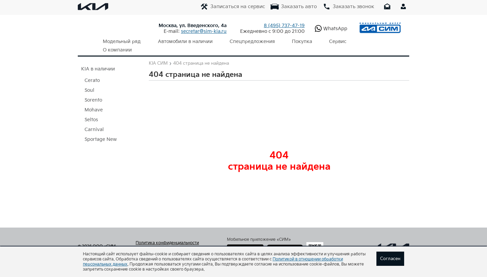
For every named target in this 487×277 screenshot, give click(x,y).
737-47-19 (284, 25)
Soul (89, 82)
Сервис (322, 41)
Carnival (94, 121)
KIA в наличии (98, 60)
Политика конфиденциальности (167, 234)
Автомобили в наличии (180, 41)
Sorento (93, 91)
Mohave (94, 101)
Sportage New (101, 131)
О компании (359, 41)
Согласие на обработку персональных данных (174, 243)
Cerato (92, 72)
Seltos (91, 111)
